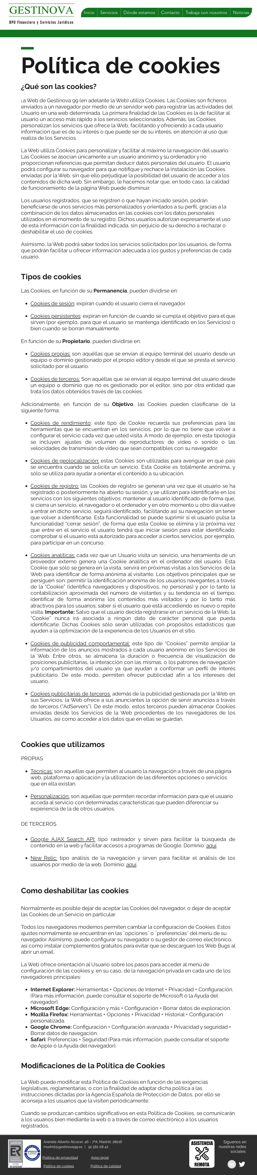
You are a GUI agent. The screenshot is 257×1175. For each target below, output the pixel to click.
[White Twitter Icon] (242, 1164)
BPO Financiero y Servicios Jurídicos (41, 22)
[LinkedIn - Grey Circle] (232, 1164)
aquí (211, 845)
